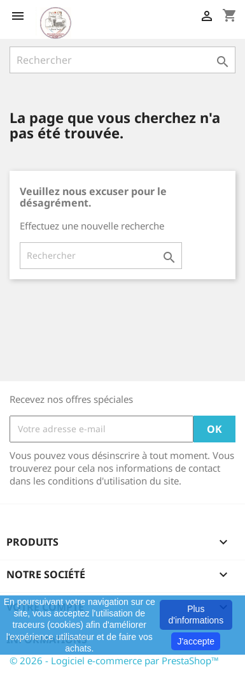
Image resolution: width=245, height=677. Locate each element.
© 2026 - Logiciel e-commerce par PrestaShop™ (114, 660)
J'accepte (195, 641)
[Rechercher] (122, 60)
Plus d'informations (195, 614)
